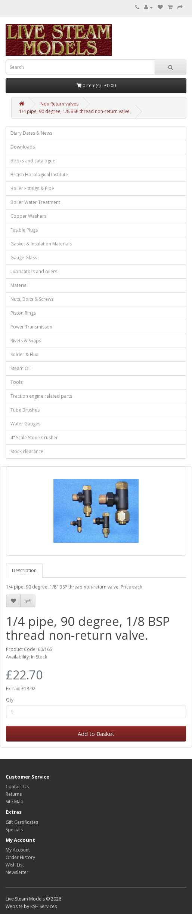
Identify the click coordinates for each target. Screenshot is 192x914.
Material (19, 285)
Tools (16, 382)
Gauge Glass (23, 257)
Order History (20, 857)
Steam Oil (20, 368)
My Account (18, 850)
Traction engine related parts (41, 396)
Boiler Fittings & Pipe (32, 188)
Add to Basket (96, 733)
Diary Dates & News (31, 133)
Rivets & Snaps (25, 340)
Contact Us (17, 786)
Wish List (15, 865)
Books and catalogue (32, 161)
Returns (14, 794)
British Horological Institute (39, 174)
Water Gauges (25, 424)
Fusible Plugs (24, 230)
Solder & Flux (24, 354)
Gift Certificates (22, 822)
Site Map (15, 801)
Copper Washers (28, 216)
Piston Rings (23, 313)
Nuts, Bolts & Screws (31, 299)
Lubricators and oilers (33, 271)
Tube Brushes (25, 410)
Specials (14, 829)
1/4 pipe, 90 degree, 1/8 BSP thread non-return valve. (75, 111)
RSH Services (43, 906)
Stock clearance (26, 451)
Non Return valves (59, 104)
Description (24, 570)
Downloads (22, 147)
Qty (9, 700)
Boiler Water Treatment (35, 202)
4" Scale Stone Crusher (34, 437)
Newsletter (17, 872)
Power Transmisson (31, 327)
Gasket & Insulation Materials (41, 244)
